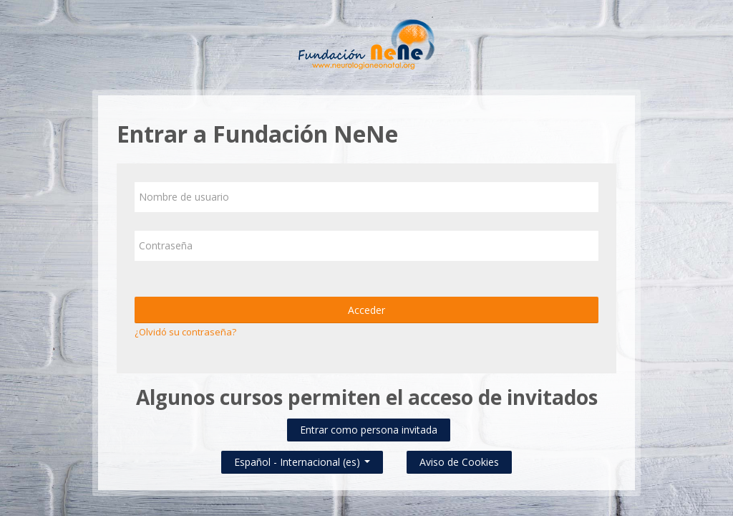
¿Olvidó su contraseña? (185, 331)
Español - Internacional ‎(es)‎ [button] (302, 459)
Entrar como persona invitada (368, 429)
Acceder (366, 310)
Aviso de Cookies (459, 462)
